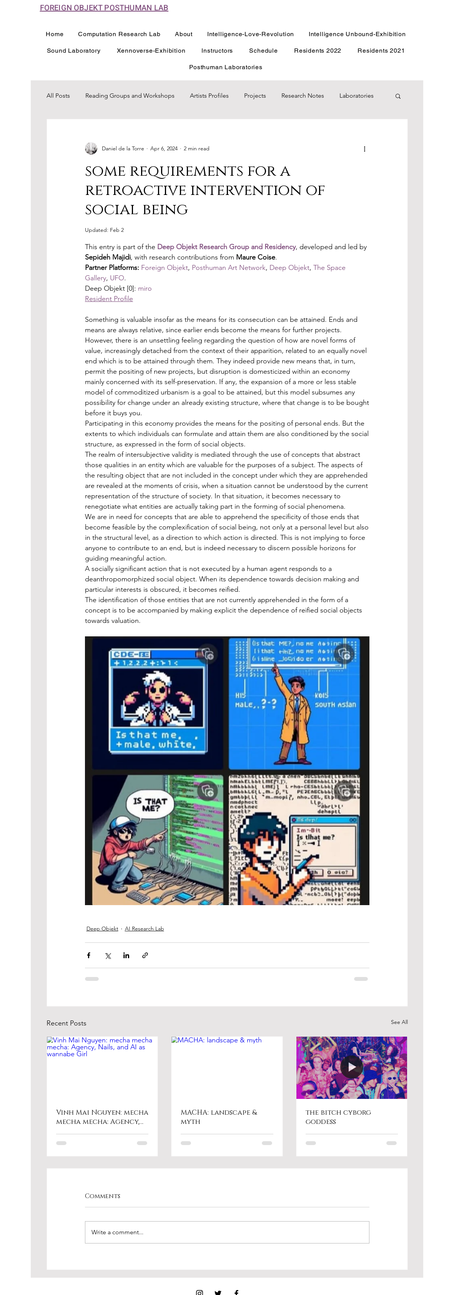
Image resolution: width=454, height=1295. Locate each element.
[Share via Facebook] (88, 955)
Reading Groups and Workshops (130, 95)
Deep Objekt (102, 928)
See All (399, 1022)
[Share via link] (145, 955)
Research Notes (302, 95)
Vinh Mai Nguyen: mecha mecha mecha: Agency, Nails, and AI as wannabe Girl (102, 1117)
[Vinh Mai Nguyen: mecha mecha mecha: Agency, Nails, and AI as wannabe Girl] (102, 1068)
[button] (398, 96)
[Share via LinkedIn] (126, 955)
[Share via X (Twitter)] (107, 955)
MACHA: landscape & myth (219, 1117)
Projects (255, 95)
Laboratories (356, 95)
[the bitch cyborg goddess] (351, 1068)
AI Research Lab (144, 928)
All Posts (58, 95)
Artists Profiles (209, 95)
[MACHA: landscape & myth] (227, 1068)
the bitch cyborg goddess (338, 1117)
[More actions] (364, 148)
